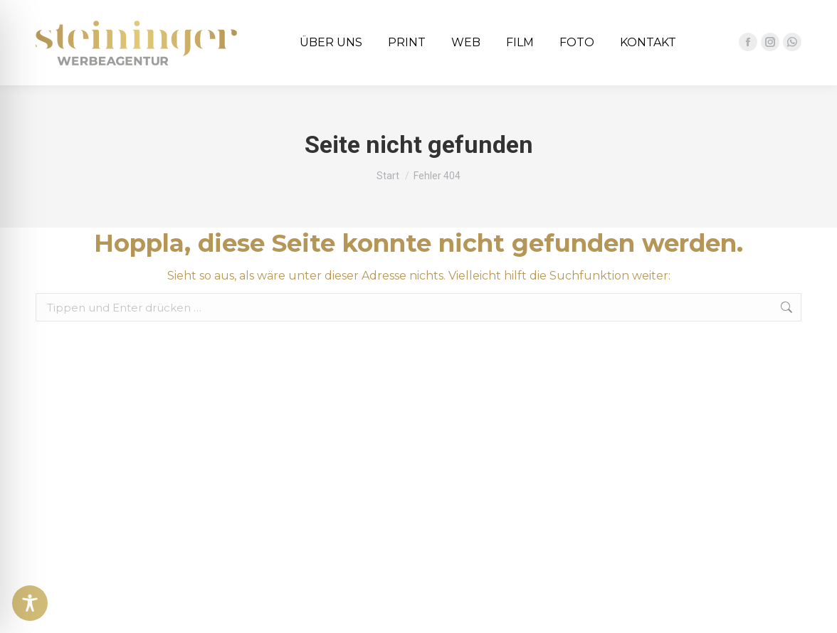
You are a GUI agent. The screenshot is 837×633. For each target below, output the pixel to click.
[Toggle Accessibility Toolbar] (30, 603)
